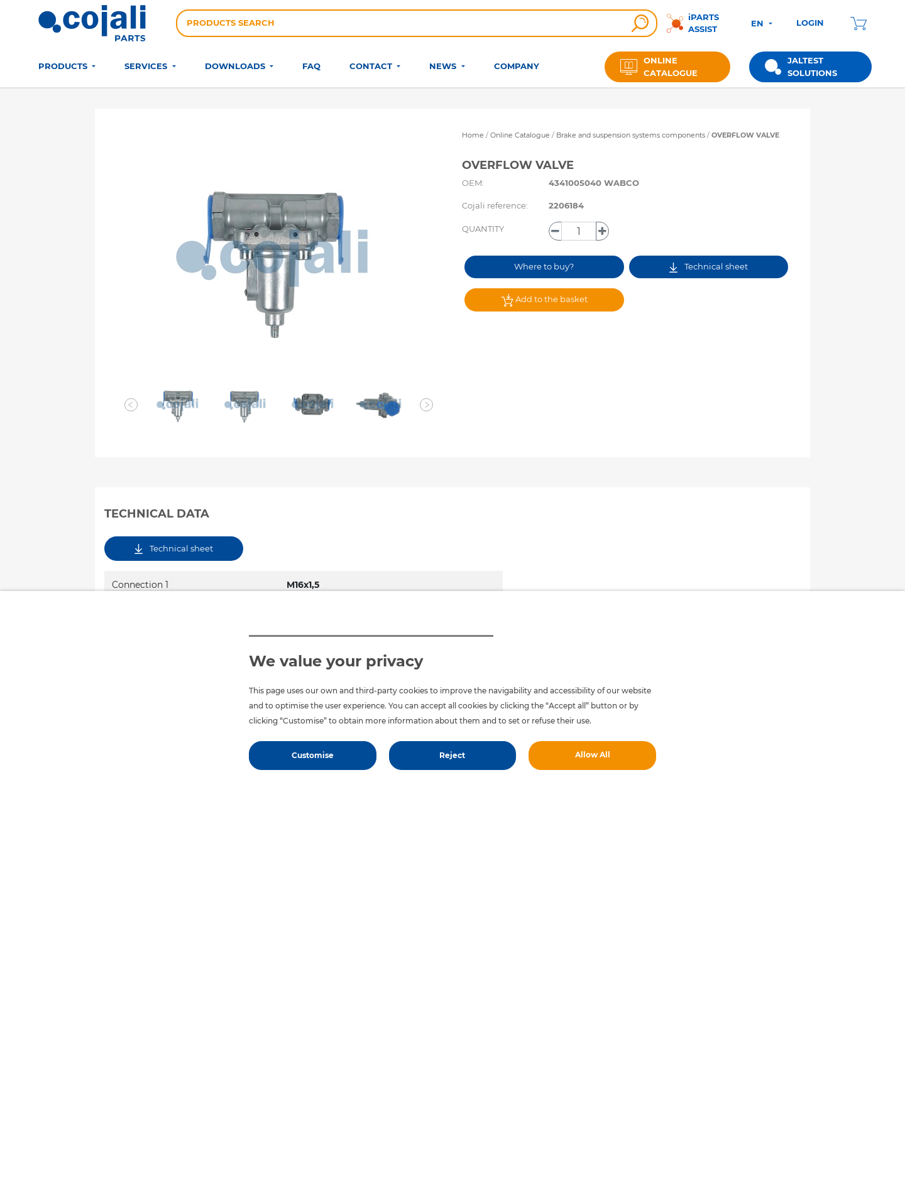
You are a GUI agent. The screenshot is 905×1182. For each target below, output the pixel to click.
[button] (131, 404)
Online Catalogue (520, 135)
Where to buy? (544, 266)
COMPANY (516, 66)
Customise (313, 755)
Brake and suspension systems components (631, 135)
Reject (452, 755)
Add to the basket (544, 300)
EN (758, 23)
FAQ (311, 66)
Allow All (592, 754)
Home (473, 135)
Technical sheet (708, 266)
